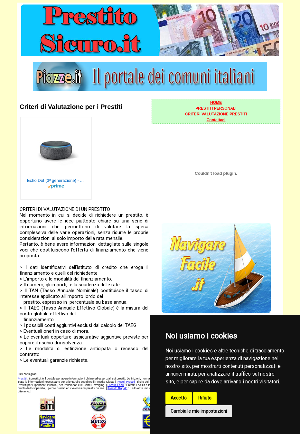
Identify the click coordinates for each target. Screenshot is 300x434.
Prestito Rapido (117, 388)
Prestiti (22, 378)
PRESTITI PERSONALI (215, 108)
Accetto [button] (179, 397)
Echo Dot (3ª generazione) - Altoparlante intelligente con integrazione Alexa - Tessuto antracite (56, 180)
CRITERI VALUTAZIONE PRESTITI (216, 114)
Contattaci (216, 120)
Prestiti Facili (116, 385)
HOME (216, 102)
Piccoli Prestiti (126, 381)
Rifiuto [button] (204, 397)
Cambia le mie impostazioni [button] (199, 411)
